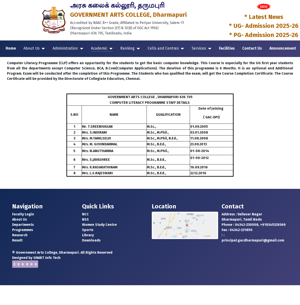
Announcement (282, 48)
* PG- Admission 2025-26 (263, 35)
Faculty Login (23, 214)
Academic (99, 48)
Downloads (91, 240)
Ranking (127, 48)
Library (88, 235)
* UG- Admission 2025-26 (263, 25)
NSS (85, 219)
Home (11, 48)
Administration (65, 48)
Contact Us (252, 48)
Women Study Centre (99, 225)
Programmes (22, 230)
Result (17, 240)
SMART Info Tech (47, 258)
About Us (31, 48)
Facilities (227, 48)
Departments (23, 225)
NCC (85, 214)
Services (199, 48)
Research (20, 235)
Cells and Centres (163, 48)
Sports (87, 230)
